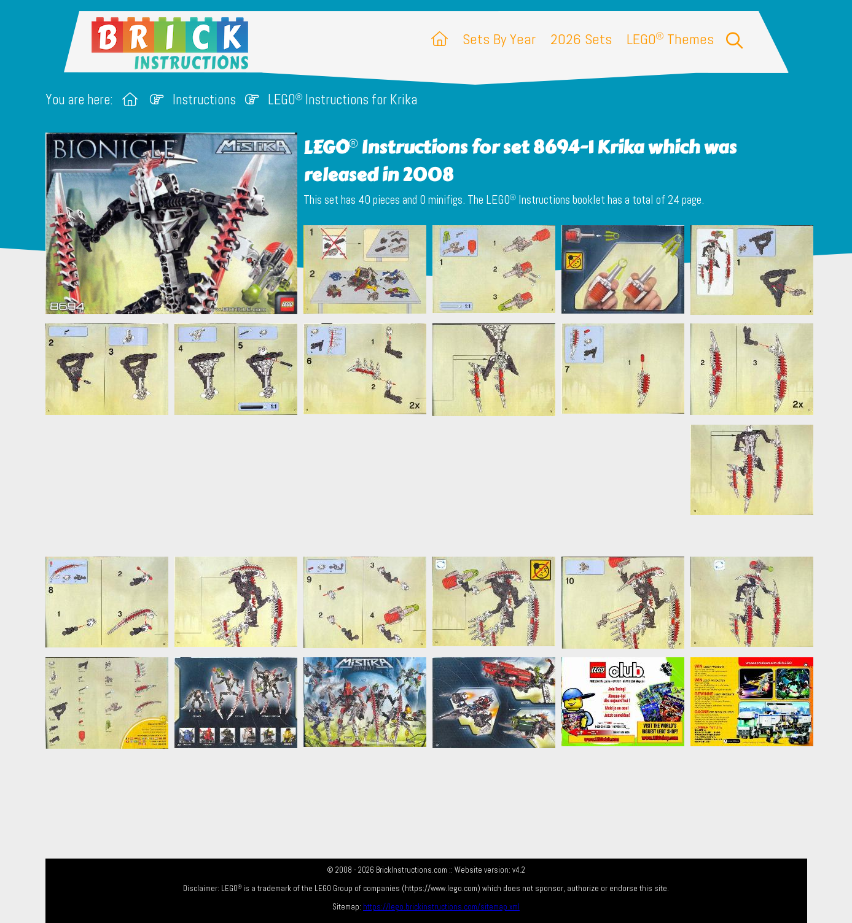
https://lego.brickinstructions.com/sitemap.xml (441, 907)
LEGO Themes (670, 38)
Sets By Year (499, 38)
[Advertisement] (432, 486)
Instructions (204, 100)
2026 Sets (581, 38)
